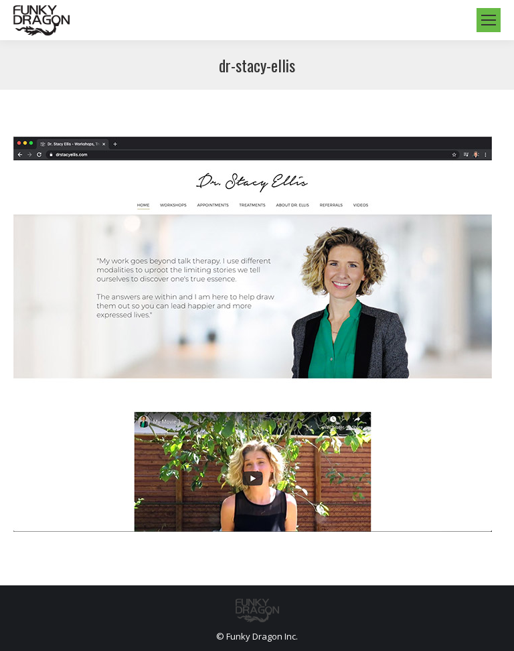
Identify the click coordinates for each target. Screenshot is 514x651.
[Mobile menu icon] (489, 20)
